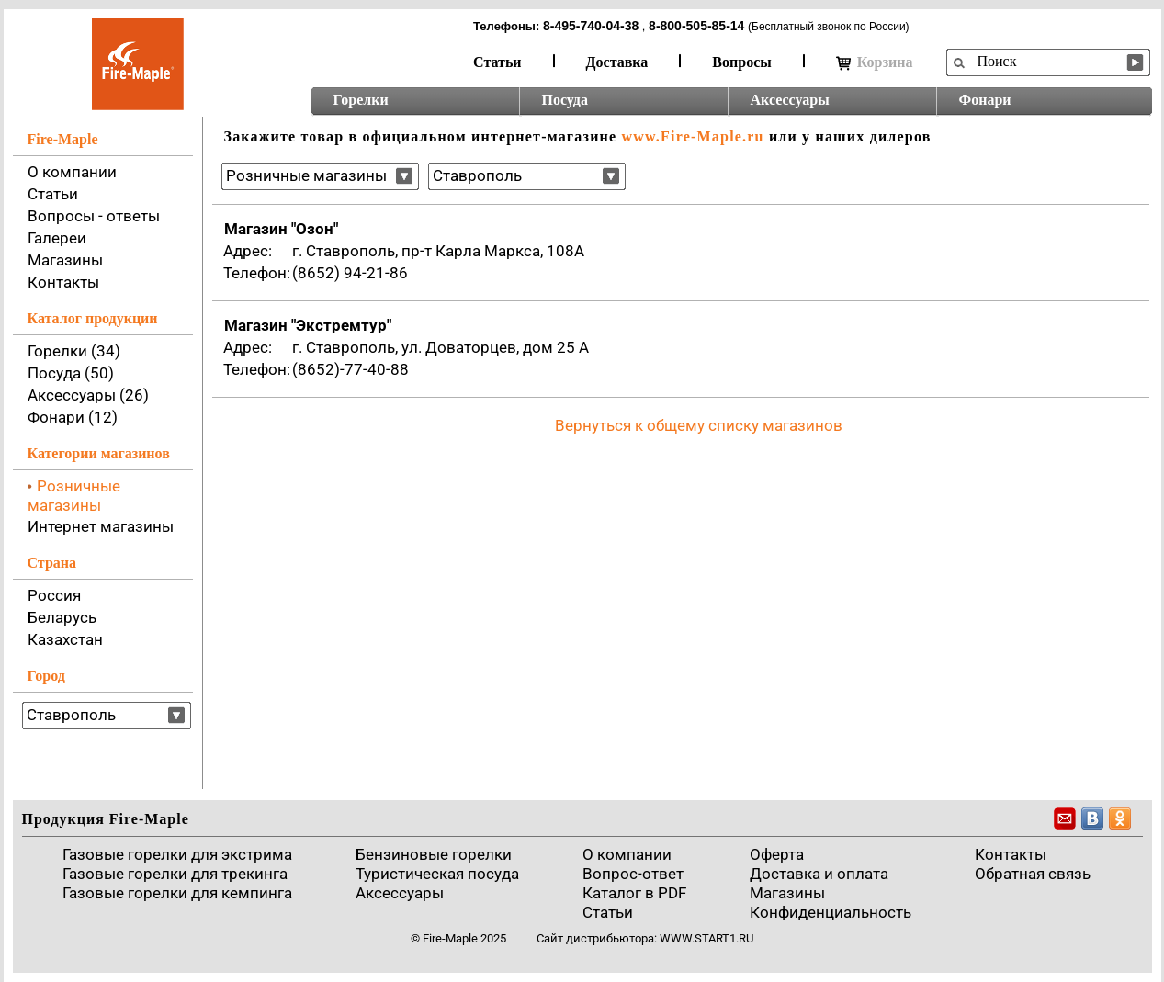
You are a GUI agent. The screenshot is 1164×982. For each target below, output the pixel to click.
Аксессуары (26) (88, 395)
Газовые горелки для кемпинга (177, 893)
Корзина (874, 62)
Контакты (63, 282)
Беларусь (62, 617)
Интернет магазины (101, 526)
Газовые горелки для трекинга (175, 873)
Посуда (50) (71, 373)
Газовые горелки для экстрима (177, 854)
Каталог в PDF (634, 893)
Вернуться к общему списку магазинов (698, 425)
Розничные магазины (74, 495)
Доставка (617, 62)
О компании (72, 172)
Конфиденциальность (830, 912)
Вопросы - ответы (94, 216)
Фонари (985, 99)
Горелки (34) (74, 351)
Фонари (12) (73, 417)
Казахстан (65, 639)
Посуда (565, 99)
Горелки (361, 99)
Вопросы (741, 62)
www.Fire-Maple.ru (692, 136)
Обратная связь (1033, 873)
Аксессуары (790, 99)
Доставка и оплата (819, 873)
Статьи (497, 62)
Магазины (65, 260)
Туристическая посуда (437, 873)
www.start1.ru (706, 938)
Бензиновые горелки (434, 854)
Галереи (57, 238)
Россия (54, 595)
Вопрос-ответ (633, 873)
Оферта (777, 854)
